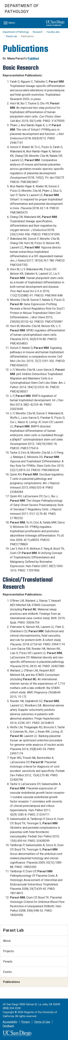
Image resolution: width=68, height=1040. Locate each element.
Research (38, 32)
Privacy (25, 1021)
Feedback (8, 1025)
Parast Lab (11, 36)
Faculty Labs (53, 32)
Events (7, 972)
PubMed (33, 58)
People (7, 961)
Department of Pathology (22, 8)
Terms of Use (42, 1021)
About (7, 941)
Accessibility (10, 1021)
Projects (8, 951)
